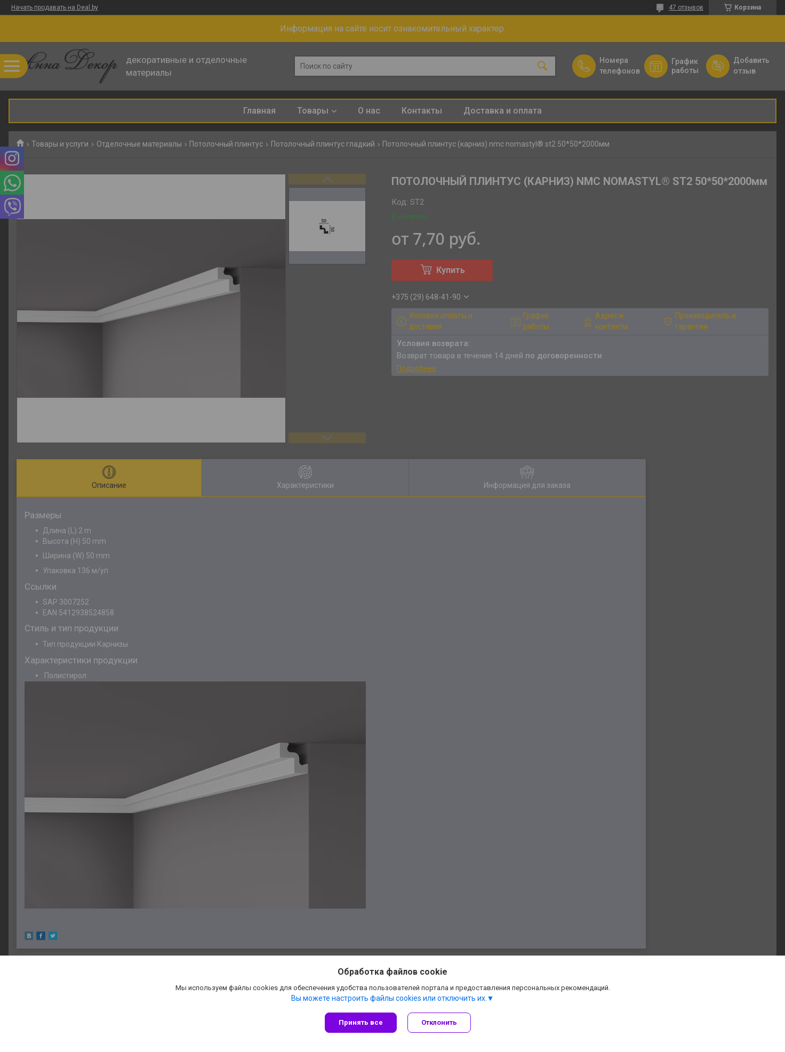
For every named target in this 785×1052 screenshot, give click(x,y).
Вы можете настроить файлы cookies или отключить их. (389, 998)
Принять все (361, 1022)
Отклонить (439, 1022)
